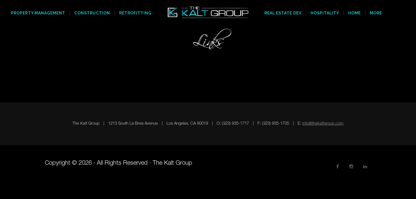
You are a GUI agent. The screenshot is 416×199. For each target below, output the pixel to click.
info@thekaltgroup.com (323, 124)
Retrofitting (135, 13)
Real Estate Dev (282, 13)
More (376, 13)
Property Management (38, 13)
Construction (92, 13)
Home (354, 13)
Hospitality (325, 13)
